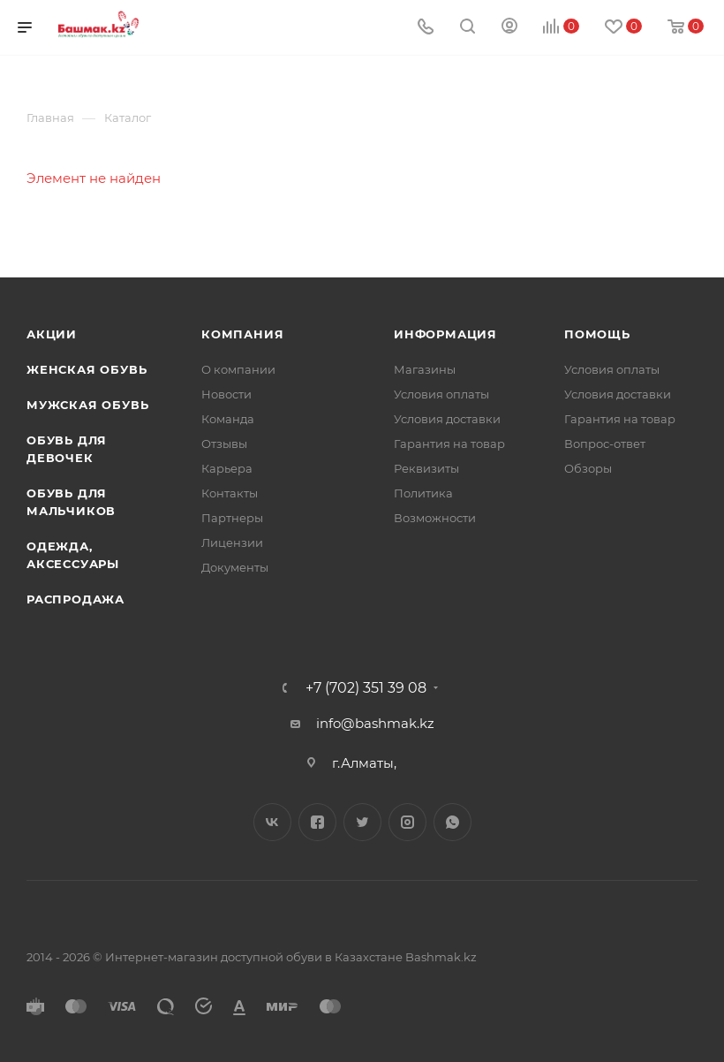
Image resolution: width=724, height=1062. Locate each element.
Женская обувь (86, 369)
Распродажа (75, 599)
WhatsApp (452, 822)
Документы (234, 567)
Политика (423, 493)
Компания (242, 334)
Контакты (229, 493)
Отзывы (224, 443)
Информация (445, 334)
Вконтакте (272, 822)
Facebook (317, 822)
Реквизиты (426, 468)
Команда (227, 419)
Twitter (362, 822)
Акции (51, 334)
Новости (226, 394)
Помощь (597, 334)
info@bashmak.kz (375, 723)
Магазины (425, 369)
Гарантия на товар (449, 443)
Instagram (407, 822)
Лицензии (232, 542)
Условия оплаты (441, 394)
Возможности (435, 518)
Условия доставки (447, 419)
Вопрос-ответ (604, 443)
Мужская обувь (87, 405)
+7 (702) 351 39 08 (365, 688)
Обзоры (588, 468)
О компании (238, 369)
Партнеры (232, 518)
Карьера (227, 468)
